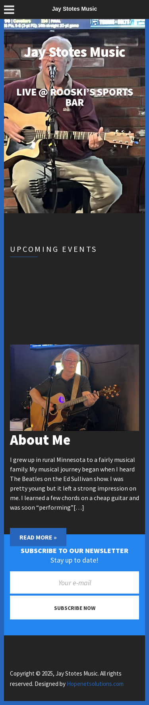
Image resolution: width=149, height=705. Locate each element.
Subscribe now (74, 608)
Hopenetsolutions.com (95, 683)
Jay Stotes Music (74, 52)
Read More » (38, 537)
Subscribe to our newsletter (74, 550)
